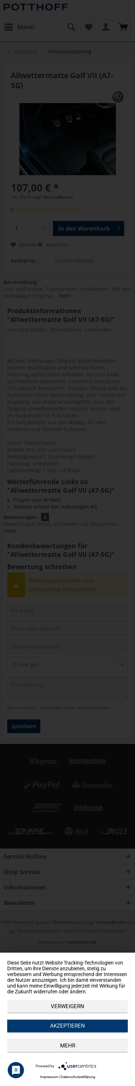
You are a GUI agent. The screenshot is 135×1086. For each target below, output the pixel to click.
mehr (67, 1045)
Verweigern (67, 1006)
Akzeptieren (67, 1026)
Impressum (49, 1077)
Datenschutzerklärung (77, 1077)
